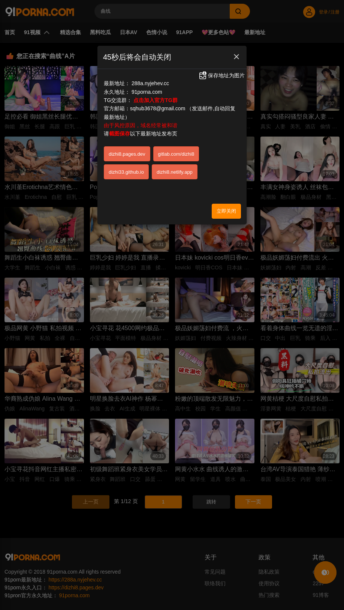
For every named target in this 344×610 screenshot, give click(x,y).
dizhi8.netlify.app (175, 172)
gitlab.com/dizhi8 (176, 154)
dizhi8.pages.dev (127, 154)
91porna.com (147, 92)
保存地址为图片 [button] (221, 75)
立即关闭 (226, 211)
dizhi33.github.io (126, 172)
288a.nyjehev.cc (150, 83)
